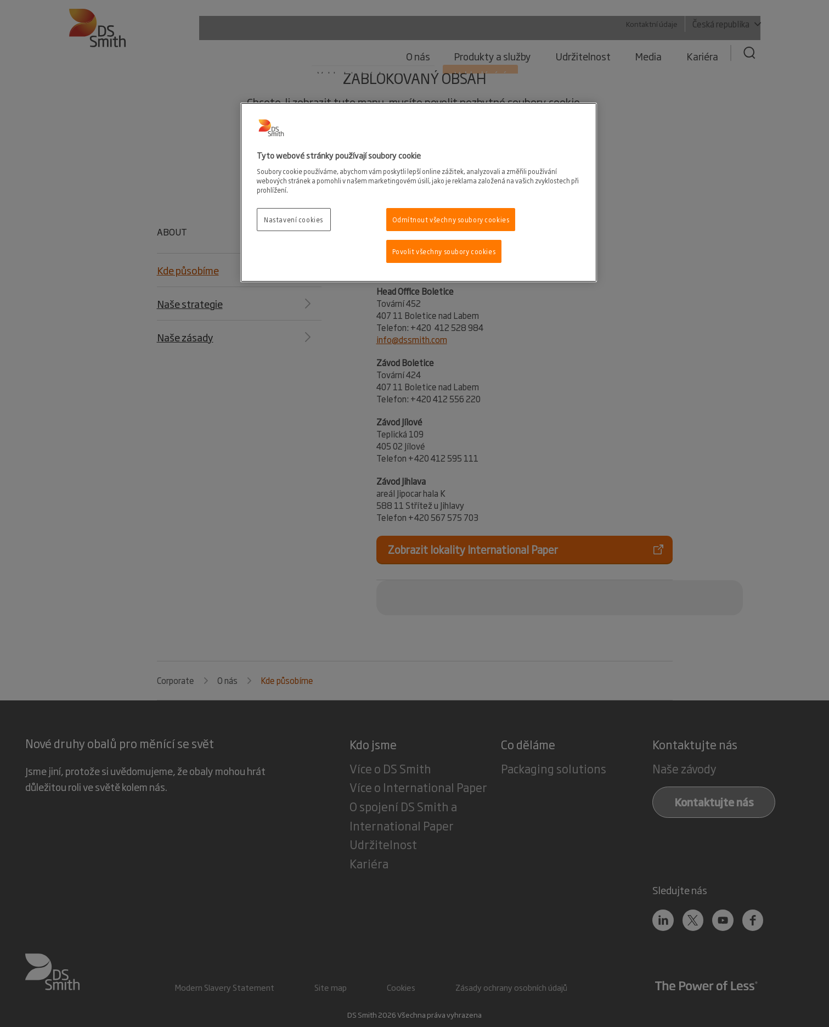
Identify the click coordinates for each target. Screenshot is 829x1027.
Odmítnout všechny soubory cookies (451, 219)
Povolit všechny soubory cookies (444, 251)
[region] (418, 192)
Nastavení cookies (293, 219)
